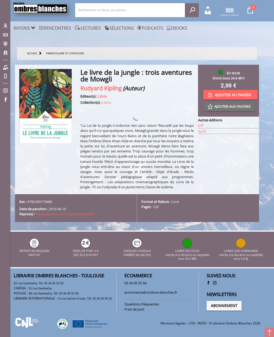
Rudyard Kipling (100, 88)
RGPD (202, 323)
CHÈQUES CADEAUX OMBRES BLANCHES (137, 251)
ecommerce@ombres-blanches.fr (150, 292)
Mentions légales (173, 323)
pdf (200, 125)
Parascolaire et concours (55, 214)
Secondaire (85, 214)
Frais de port (134, 309)
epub (202, 131)
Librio (102, 96)
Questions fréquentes (141, 304)
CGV (192, 323)
